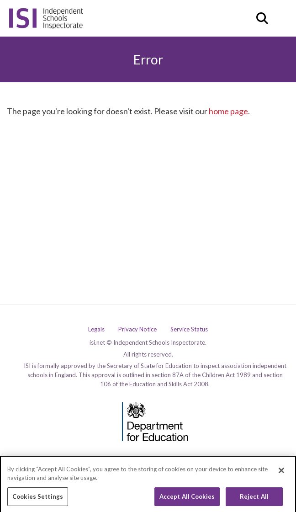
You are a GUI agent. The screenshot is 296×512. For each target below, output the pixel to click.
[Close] (281, 473)
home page (228, 111)
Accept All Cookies (187, 498)
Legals (96, 329)
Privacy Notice (137, 329)
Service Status (189, 329)
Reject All (254, 498)
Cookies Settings (37, 498)
